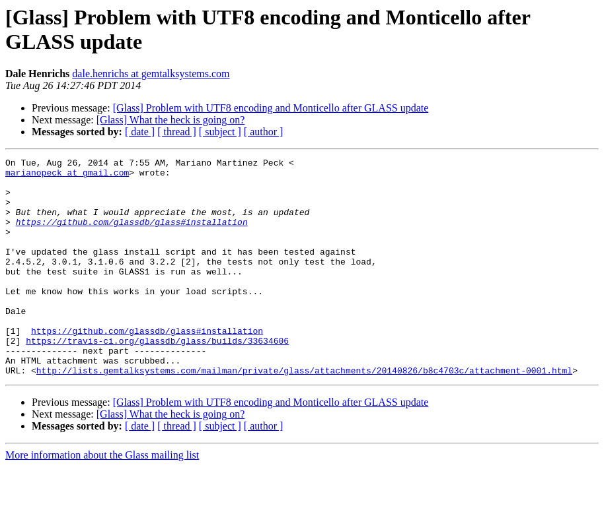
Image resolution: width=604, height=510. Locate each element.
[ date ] (140, 131)
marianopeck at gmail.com (67, 176)
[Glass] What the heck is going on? (170, 119)
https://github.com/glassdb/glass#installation (132, 235)
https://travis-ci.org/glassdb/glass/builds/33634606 (157, 378)
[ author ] (263, 131)
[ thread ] (176, 131)
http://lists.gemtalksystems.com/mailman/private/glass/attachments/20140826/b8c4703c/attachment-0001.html (304, 414)
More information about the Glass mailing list (102, 498)
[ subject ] (220, 131)
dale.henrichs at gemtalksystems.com (150, 73)
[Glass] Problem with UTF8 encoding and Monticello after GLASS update (271, 107)
